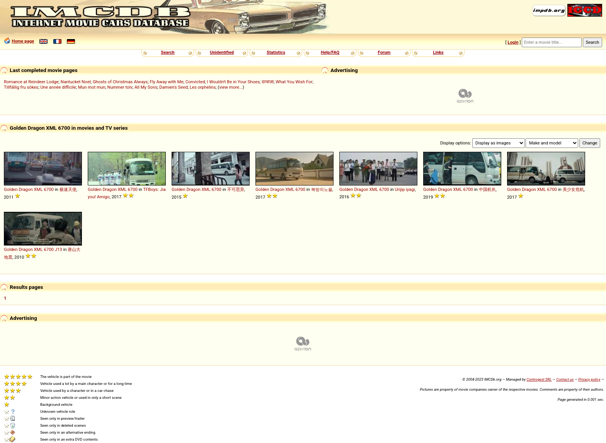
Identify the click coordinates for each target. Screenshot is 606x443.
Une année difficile (58, 87)
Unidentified (222, 52)
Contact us (565, 379)
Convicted (195, 81)
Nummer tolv (120, 87)
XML (38, 189)
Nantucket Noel (76, 81)
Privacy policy (589, 379)
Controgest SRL (539, 379)
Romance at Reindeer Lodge (31, 81)
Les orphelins (203, 87)
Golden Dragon (18, 189)
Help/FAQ (330, 52)
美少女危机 (573, 189)
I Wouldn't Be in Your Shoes (233, 81)
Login (512, 42)
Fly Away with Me (166, 81)
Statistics (276, 52)
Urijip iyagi (405, 189)
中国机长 (487, 189)
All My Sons (145, 87)
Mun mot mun (92, 87)
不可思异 (235, 189)
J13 (58, 249)
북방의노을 (321, 189)
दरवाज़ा (268, 81)
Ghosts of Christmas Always (120, 81)
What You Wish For (294, 81)
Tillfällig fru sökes (21, 87)
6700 (48, 189)
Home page (23, 41)
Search (167, 52)
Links (438, 52)
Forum (384, 52)
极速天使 (68, 189)
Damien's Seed (173, 87)
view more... (231, 87)
